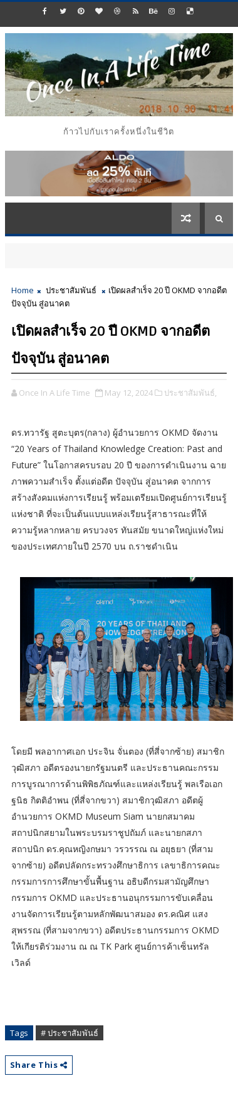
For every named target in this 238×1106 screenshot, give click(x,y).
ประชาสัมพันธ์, (190, 392)
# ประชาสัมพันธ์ (69, 1032)
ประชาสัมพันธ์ (71, 290)
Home (22, 290)
